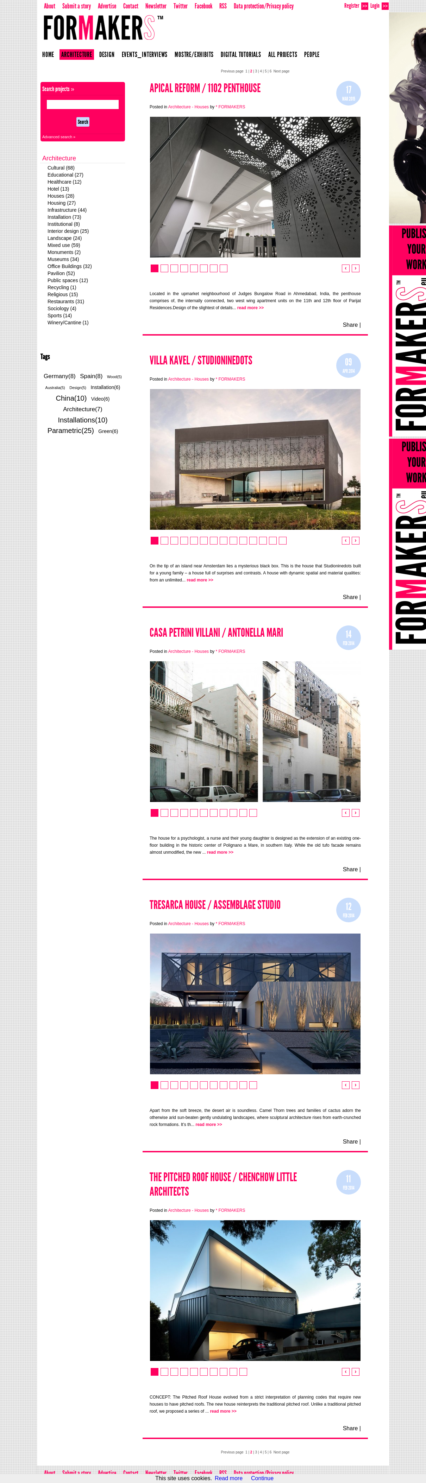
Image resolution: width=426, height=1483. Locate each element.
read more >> (250, 307)
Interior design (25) (68, 231)
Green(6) (108, 431)
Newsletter (156, 6)
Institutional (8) (64, 224)
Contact (130, 6)
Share (350, 325)
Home (48, 54)
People (312, 54)
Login (379, 6)
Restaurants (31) (66, 301)
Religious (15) (63, 294)
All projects (282, 54)
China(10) (71, 398)
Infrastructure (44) (67, 210)
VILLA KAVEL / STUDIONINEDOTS (201, 360)
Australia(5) (55, 388)
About (49, 6)
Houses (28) (61, 196)
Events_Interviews (145, 54)
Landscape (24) (65, 238)
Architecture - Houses (188, 106)
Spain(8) (91, 376)
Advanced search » (58, 137)
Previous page (232, 71)
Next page (282, 71)
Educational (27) (65, 175)
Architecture (76, 54)
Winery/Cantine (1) (68, 322)
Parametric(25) (71, 430)
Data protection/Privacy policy (264, 6)
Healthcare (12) (65, 182)
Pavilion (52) (61, 273)
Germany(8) (60, 376)
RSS (223, 6)
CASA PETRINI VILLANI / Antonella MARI (216, 632)
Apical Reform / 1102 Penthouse (205, 88)
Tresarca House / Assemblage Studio (215, 905)
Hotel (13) (58, 189)
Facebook (203, 6)
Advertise (107, 6)
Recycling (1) (62, 287)
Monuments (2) (64, 252)
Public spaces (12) (68, 280)
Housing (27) (62, 203)
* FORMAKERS (230, 106)
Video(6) (100, 399)
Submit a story (76, 6)
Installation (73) (64, 217)
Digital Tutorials (241, 54)
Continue (262, 1478)
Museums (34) (63, 259)
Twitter (181, 6)
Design (107, 54)
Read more (229, 1478)
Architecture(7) (82, 409)
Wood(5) (114, 377)
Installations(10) (82, 420)
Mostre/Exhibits (194, 54)
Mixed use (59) (64, 245)
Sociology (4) (62, 308)
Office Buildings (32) (70, 266)
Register (356, 6)
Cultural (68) (61, 168)
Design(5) (77, 388)
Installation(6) (105, 387)
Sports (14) (60, 315)
